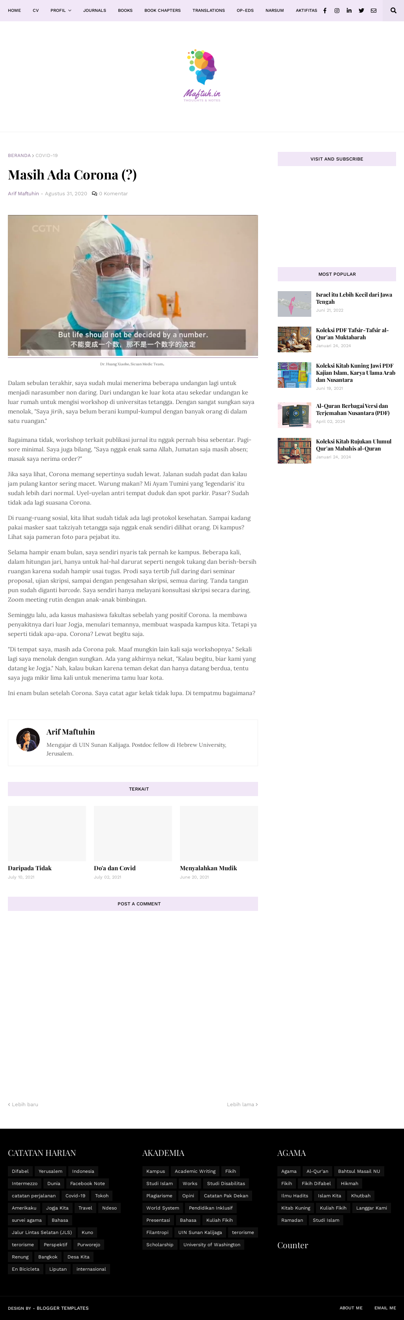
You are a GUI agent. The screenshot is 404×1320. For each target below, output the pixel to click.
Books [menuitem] (125, 10)
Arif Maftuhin (71, 731)
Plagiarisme (159, 1195)
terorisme (23, 1244)
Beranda (19, 155)
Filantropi (157, 1232)
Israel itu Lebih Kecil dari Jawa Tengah (354, 298)
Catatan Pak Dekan (226, 1195)
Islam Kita (329, 1195)
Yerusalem (50, 1171)
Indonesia (83, 1171)
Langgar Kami (371, 1208)
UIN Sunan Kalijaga (200, 1232)
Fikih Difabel (316, 1183)
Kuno (87, 1232)
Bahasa (60, 1220)
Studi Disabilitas (226, 1183)
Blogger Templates (63, 1308)
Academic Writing (195, 1171)
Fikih (230, 1171)
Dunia (53, 1183)
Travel (85, 1208)
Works (190, 1183)
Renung (20, 1257)
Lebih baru (25, 1104)
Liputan (58, 1269)
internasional (91, 1269)
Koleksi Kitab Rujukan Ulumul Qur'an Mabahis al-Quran (353, 445)
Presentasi (158, 1220)
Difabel (20, 1171)
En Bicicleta (25, 1269)
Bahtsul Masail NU (359, 1171)
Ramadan (292, 1220)
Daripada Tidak (30, 868)
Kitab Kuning (295, 1208)
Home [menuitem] (14, 10)
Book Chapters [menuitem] (162, 10)
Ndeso (109, 1208)
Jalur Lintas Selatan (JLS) (42, 1232)
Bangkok (48, 1257)
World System (162, 1208)
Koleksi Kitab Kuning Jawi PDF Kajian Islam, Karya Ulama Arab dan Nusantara (355, 372)
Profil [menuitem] (58, 10)
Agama (289, 1171)
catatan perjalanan (34, 1195)
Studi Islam (159, 1183)
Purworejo (88, 1244)
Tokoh (101, 1195)
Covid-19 (47, 155)
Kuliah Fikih (219, 1220)
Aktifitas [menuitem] (306, 10)
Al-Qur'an (317, 1171)
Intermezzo (24, 1183)
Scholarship (160, 1244)
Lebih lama (240, 1104)
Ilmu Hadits (294, 1195)
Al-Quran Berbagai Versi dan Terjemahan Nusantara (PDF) (352, 409)
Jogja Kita (57, 1208)
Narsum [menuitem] (275, 10)
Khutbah (360, 1195)
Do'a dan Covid (115, 868)
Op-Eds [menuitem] (245, 10)
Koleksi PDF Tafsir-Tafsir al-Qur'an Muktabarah (352, 333)
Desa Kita (78, 1257)
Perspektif (55, 1244)
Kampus (155, 1171)
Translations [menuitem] (209, 10)
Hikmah (349, 1183)
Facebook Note (87, 1183)
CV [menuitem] (36, 10)
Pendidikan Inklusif (211, 1208)
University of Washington (211, 1244)
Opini (188, 1195)
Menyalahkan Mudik (208, 868)
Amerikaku (24, 1208)
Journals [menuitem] (94, 10)
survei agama (27, 1220)
